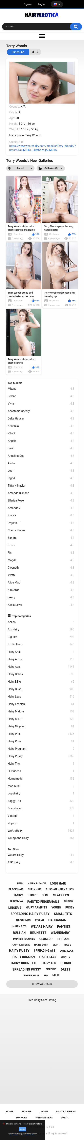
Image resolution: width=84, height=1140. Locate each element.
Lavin (41, 448)
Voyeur (41, 823)
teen (20, 883)
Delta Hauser (41, 418)
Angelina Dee (41, 456)
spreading (16, 901)
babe (67, 944)
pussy (69, 907)
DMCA (64, 1117)
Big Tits (41, 637)
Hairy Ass (41, 667)
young (56, 907)
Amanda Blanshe (41, 493)
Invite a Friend (66, 1111)
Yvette (41, 575)
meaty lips (61, 895)
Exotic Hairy (41, 644)
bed (45, 975)
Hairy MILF (41, 719)
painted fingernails (43, 901)
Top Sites (13, 849)
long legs (67, 950)
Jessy (41, 597)
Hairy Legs (41, 696)
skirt (56, 944)
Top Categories (21, 616)
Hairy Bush (41, 689)
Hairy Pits (41, 734)
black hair (15, 889)
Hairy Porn (41, 741)
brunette (38, 933)
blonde (66, 963)
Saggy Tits (41, 801)
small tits (63, 914)
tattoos (63, 939)
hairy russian (24, 957)
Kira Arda (41, 590)
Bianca (41, 515)
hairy (18, 895)
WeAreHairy (41, 831)
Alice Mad (41, 582)
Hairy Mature (41, 711)
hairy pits (19, 926)
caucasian (57, 920)
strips (32, 895)
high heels (47, 957)
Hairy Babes (41, 674)
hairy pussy (19, 951)
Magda (41, 560)
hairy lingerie (21, 944)
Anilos (41, 622)
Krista (41, 545)
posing (39, 920)
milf (55, 975)
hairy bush (41, 944)
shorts (65, 956)
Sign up (28, 4)
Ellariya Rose (41, 500)
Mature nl (41, 786)
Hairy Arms (41, 659)
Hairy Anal (41, 652)
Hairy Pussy (41, 756)
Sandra (41, 538)
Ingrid (41, 478)
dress (65, 969)
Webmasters (44, 1117)
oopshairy (41, 793)
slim (45, 895)
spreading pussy (26, 969)
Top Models (15, 382)
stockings (23, 920)
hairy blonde (37, 883)
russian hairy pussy (60, 889)
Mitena (41, 388)
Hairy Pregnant (41, 749)
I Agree (22, 1129)
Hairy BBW (41, 681)
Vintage (41, 816)
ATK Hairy (41, 862)
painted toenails (24, 939)
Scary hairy (41, 808)
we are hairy (42, 926)
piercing (50, 969)
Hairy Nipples (41, 726)
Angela (41, 441)
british (68, 901)
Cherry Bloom (41, 530)
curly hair (34, 889)
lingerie (14, 908)
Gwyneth (41, 567)
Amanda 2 (41, 508)
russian (19, 932)
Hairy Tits (41, 763)
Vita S (41, 433)
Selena (41, 396)
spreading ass (45, 950)
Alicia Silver (41, 605)
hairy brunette (24, 963)
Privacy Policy (26, 1134)
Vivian (41, 403)
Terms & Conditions (14, 1134)
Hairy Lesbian (41, 704)
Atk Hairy (41, 629)
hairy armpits (36, 907)
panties (63, 926)
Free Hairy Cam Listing (42, 1000)
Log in (41, 4)
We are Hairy (41, 855)
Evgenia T (41, 523)
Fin (41, 552)
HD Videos (41, 771)
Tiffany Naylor (41, 485)
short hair (31, 975)
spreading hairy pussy (29, 914)
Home (9, 1111)
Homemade (41, 778)
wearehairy (60, 932)
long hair (58, 883)
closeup (45, 939)
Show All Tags (42, 983)
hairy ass (49, 963)
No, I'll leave (33, 1134)
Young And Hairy (41, 838)
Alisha (41, 463)
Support (21, 1117)
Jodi (41, 470)
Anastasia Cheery (41, 411)
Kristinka (41, 426)
